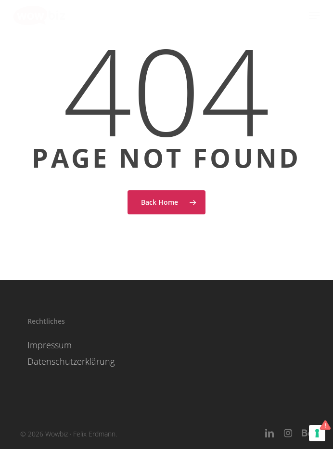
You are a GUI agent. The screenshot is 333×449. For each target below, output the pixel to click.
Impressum (49, 345)
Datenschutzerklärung (71, 361)
